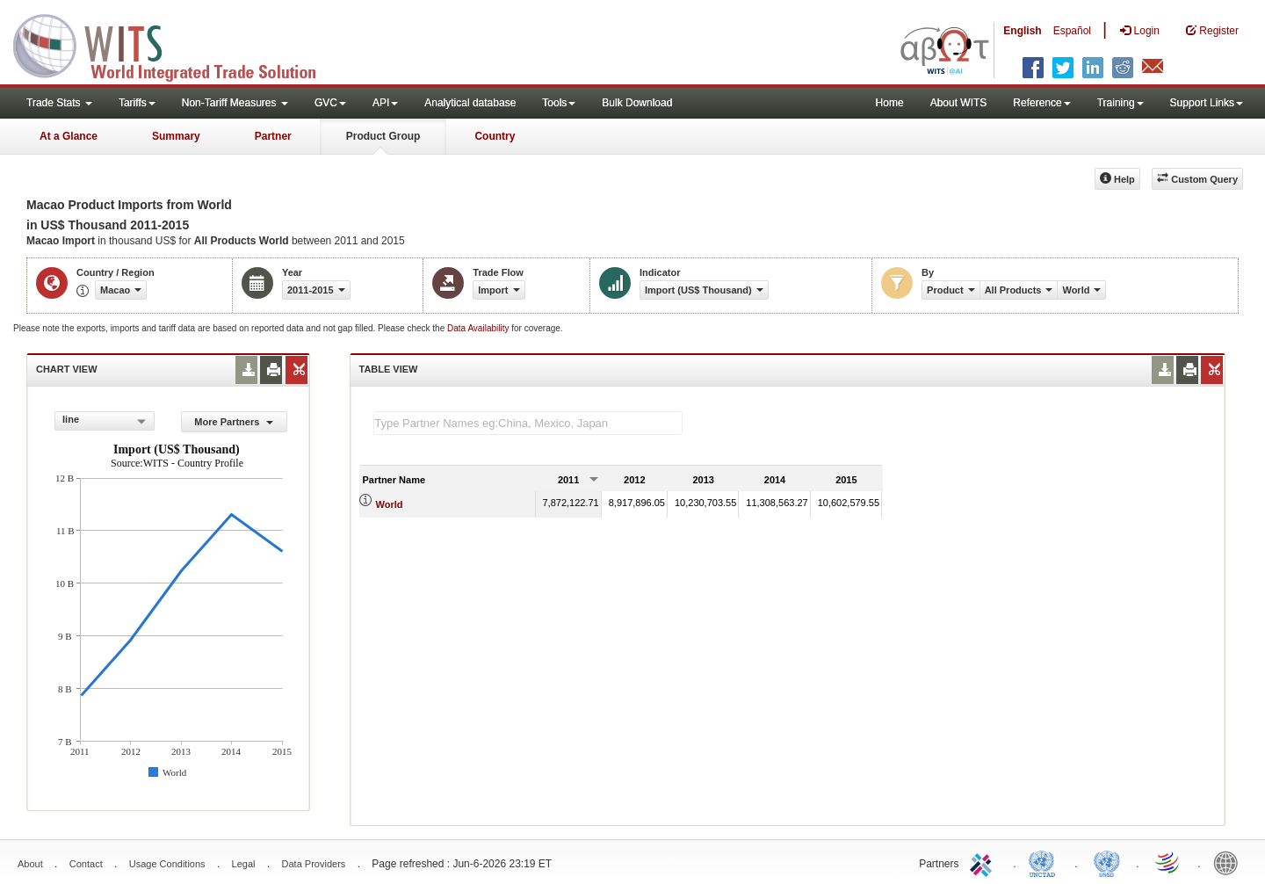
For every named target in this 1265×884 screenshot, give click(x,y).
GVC (330, 103)
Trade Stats (59, 103)
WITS (175, 44)
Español (1072, 31)
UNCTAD (1045, 862)
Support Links (1206, 103)
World (389, 504)
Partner (273, 136)
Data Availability (479, 328)
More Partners (233, 422)
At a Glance (69, 136)
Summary (176, 136)
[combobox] (104, 421)
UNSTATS (1106, 862)
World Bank (1229, 862)
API (385, 103)
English (1022, 31)
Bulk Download (637, 103)
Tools (558, 103)
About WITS (958, 103)
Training (1120, 103)
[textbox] (528, 423)
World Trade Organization (1168, 862)
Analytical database (470, 103)
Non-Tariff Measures (235, 103)
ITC (983, 862)
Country (494, 136)
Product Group (383, 136)
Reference (1041, 103)
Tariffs (137, 103)
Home (890, 103)
